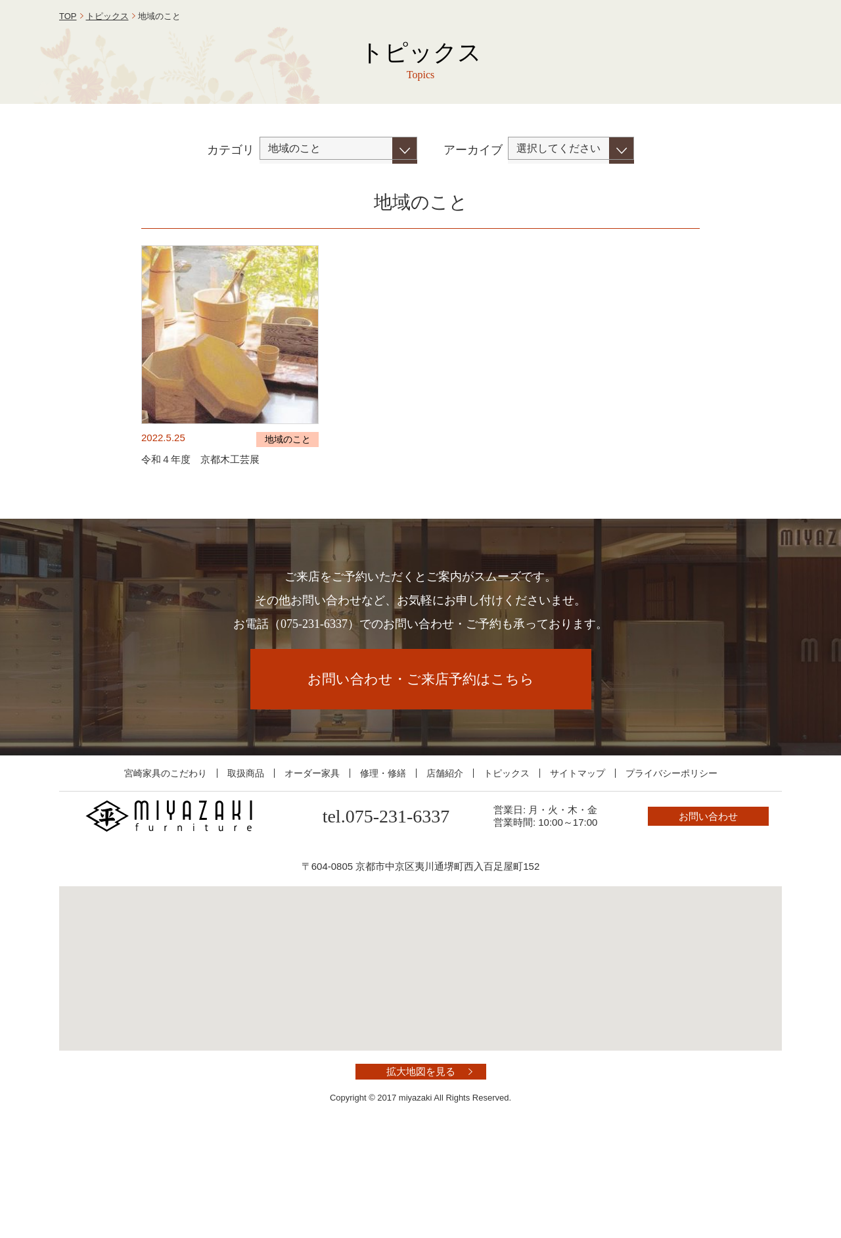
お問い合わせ (722, 41)
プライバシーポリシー (671, 869)
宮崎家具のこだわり (165, 869)
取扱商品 (245, 869)
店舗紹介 (444, 869)
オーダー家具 (312, 869)
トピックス (107, 112)
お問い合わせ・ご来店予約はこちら (420, 775)
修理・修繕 (383, 869)
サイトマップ (577, 869)
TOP (68, 112)
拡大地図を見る (420, 1167)
